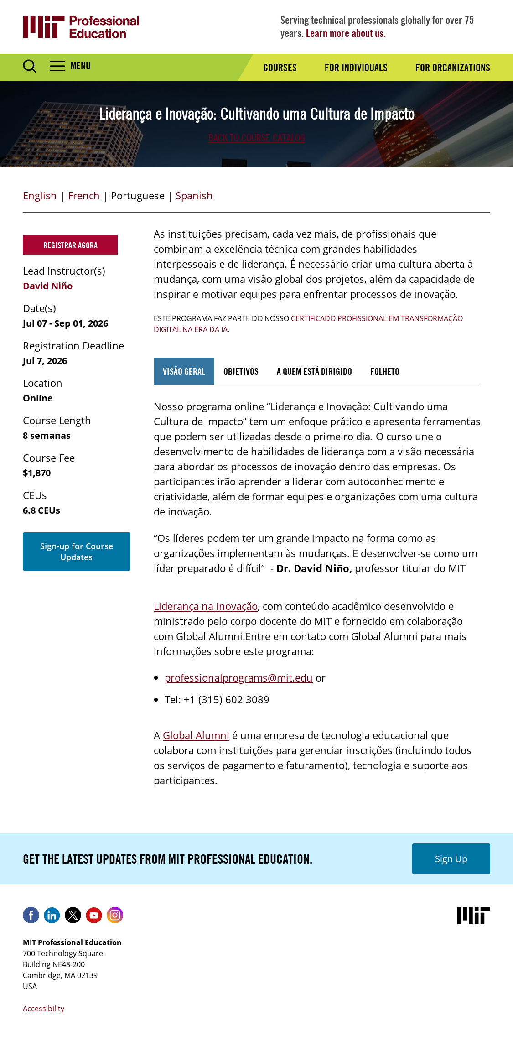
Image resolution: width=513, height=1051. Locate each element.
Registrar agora (70, 245)
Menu (80, 66)
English (40, 195)
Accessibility (43, 1009)
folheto (384, 371)
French (84, 195)
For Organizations (452, 67)
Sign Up (451, 859)
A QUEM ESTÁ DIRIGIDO (314, 371)
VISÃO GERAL (184, 371)
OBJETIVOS (241, 371)
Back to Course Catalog (256, 138)
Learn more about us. (346, 33)
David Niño (48, 286)
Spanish (194, 195)
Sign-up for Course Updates (76, 551)
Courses (280, 67)
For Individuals (356, 67)
